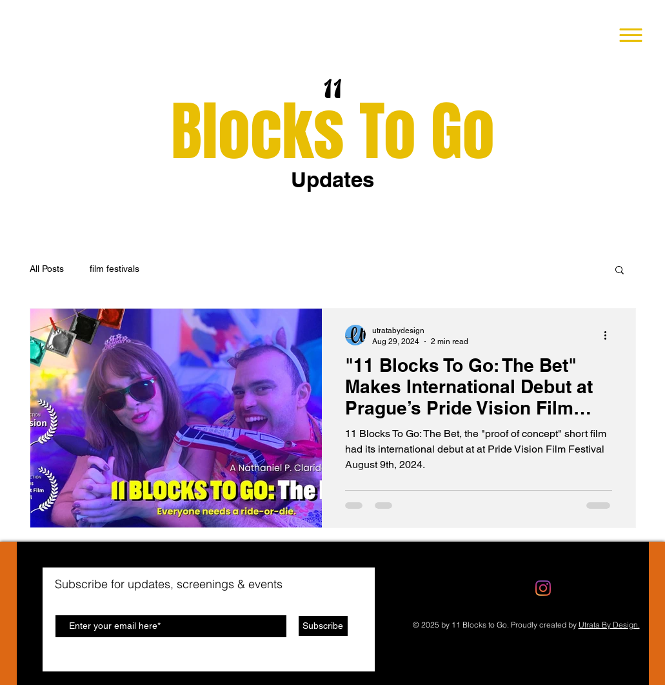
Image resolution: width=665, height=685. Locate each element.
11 (333, 90)
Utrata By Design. (609, 624)
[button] (631, 35)
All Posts (47, 268)
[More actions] (610, 335)
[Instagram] (543, 588)
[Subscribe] (323, 626)
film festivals (114, 268)
